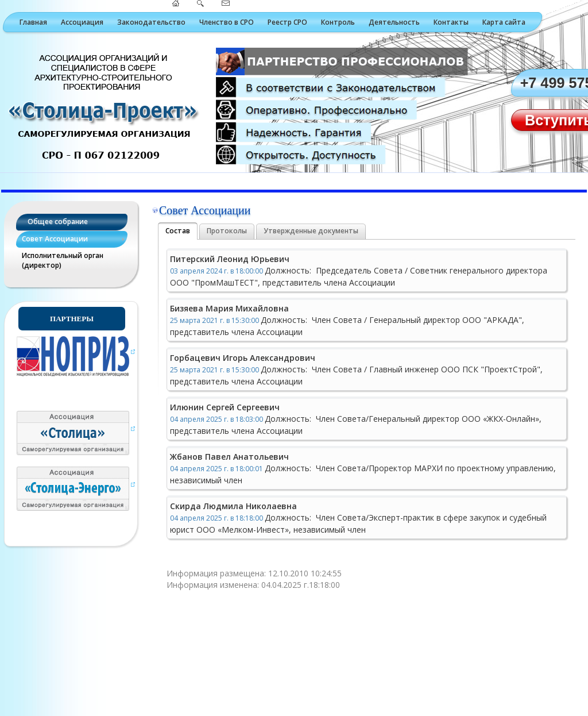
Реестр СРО (287, 22)
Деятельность (394, 22)
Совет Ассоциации (55, 239)
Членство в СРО (226, 22)
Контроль (338, 22)
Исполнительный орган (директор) (62, 260)
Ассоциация (82, 22)
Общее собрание (58, 221)
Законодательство (151, 22)
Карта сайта (503, 22)
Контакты (451, 22)
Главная (33, 22)
